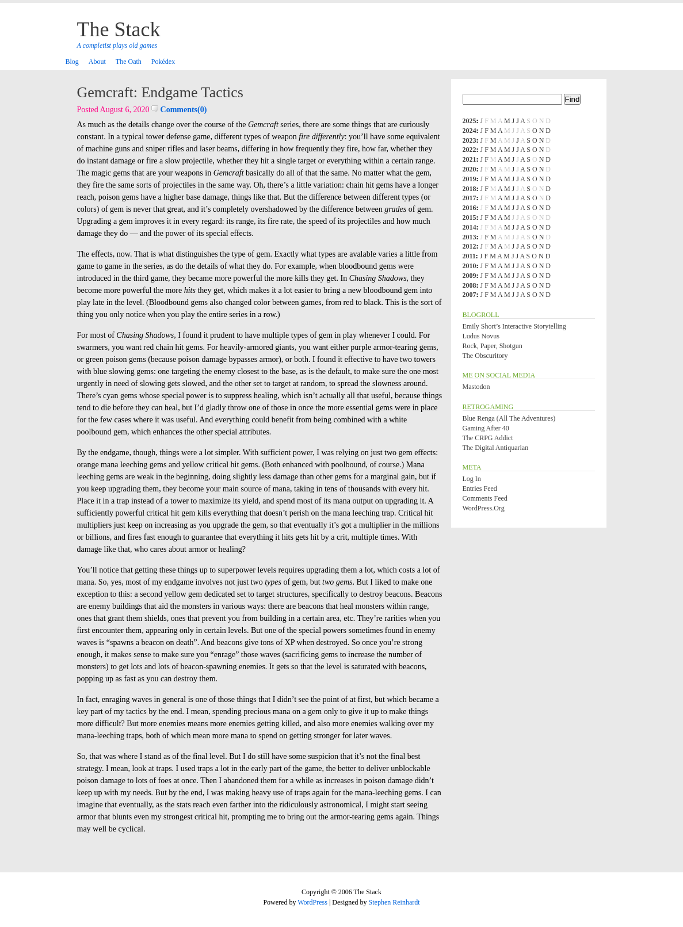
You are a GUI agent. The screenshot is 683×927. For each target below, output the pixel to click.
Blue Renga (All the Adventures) (509, 418)
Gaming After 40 (486, 428)
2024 (469, 131)
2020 (469, 169)
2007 (469, 295)
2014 (469, 227)
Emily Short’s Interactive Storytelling (514, 326)
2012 (469, 246)
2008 (469, 285)
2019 (469, 179)
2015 (469, 217)
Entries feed (480, 489)
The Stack (119, 29)
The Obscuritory (485, 356)
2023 (469, 140)
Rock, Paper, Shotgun (492, 346)
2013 (469, 237)
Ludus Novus (481, 336)
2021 (469, 159)
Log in (472, 479)
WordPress (312, 902)
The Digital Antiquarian (496, 448)
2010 (469, 266)
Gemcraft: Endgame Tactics (160, 92)
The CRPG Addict (488, 438)
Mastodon (476, 387)
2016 (469, 208)
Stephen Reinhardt (394, 902)
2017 (469, 198)
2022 (469, 150)
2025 (469, 121)
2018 (469, 189)
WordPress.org (484, 508)
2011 (469, 256)
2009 (469, 276)
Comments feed (485, 498)
